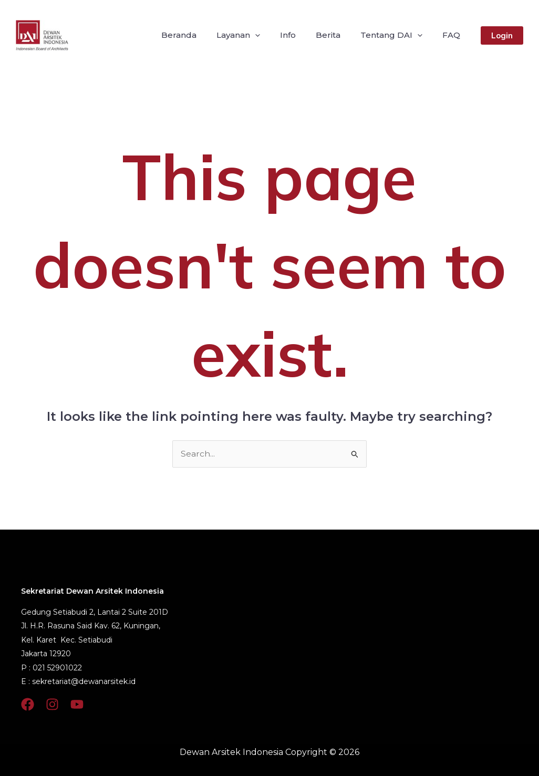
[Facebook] (27, 704)
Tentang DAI (396, 35)
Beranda (196, 35)
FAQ (453, 35)
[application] (269, 35)
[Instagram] (52, 704)
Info (299, 35)
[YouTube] (77, 704)
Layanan (252, 35)
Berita (336, 35)
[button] (502, 35)
